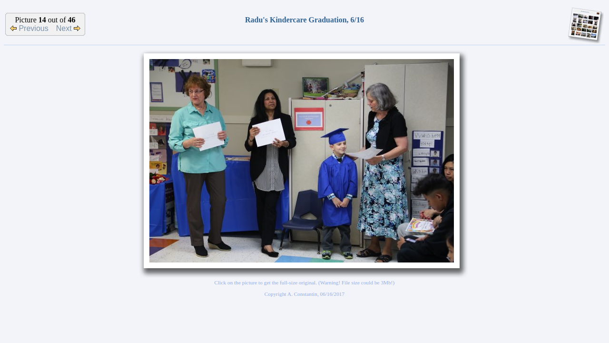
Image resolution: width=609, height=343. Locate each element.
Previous (29, 28)
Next (68, 28)
